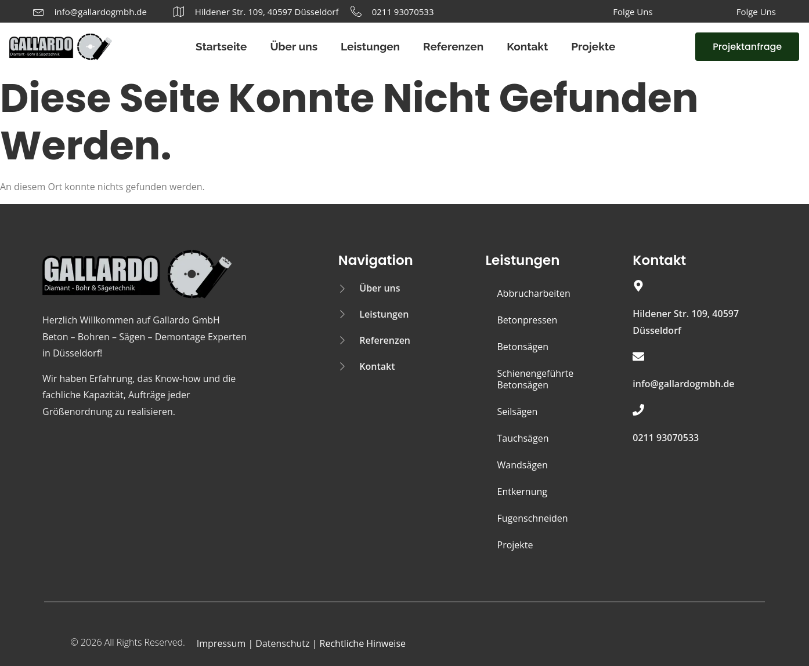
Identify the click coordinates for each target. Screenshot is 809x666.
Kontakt (527, 46)
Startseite (221, 46)
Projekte (593, 46)
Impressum (221, 643)
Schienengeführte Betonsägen (535, 379)
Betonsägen (522, 346)
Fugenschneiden (532, 518)
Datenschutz (282, 643)
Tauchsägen (523, 438)
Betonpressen (527, 320)
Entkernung (522, 491)
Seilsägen (517, 411)
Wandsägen (522, 464)
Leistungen (370, 46)
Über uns (293, 46)
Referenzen (453, 46)
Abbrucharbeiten (533, 293)
